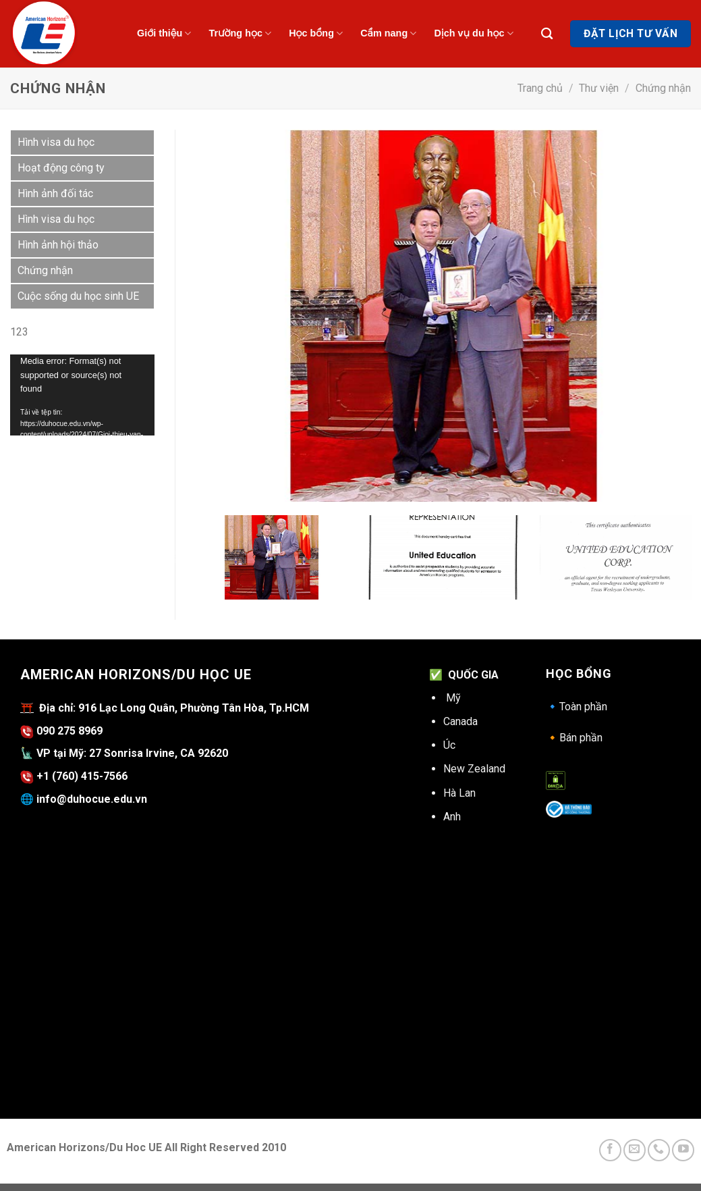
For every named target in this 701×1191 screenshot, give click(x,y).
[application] (82, 394)
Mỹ (453, 697)
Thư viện (599, 88)
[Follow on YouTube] (683, 1150)
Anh (452, 816)
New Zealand (474, 768)
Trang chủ (540, 88)
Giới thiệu (164, 33)
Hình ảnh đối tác (55, 193)
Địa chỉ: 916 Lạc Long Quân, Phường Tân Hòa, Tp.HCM (171, 708)
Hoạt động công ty (61, 167)
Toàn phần (576, 706)
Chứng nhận (663, 88)
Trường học (239, 33)
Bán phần (574, 737)
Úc (449, 745)
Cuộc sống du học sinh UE (78, 296)
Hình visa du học (56, 142)
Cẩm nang (388, 33)
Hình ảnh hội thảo (58, 244)
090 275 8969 (61, 730)
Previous (175, 557)
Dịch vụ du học (473, 33)
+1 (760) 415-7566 (82, 776)
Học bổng (316, 33)
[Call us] (659, 1150)
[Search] (547, 34)
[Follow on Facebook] (610, 1150)
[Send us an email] (634, 1150)
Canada (460, 721)
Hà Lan (459, 793)
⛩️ (27, 708)
